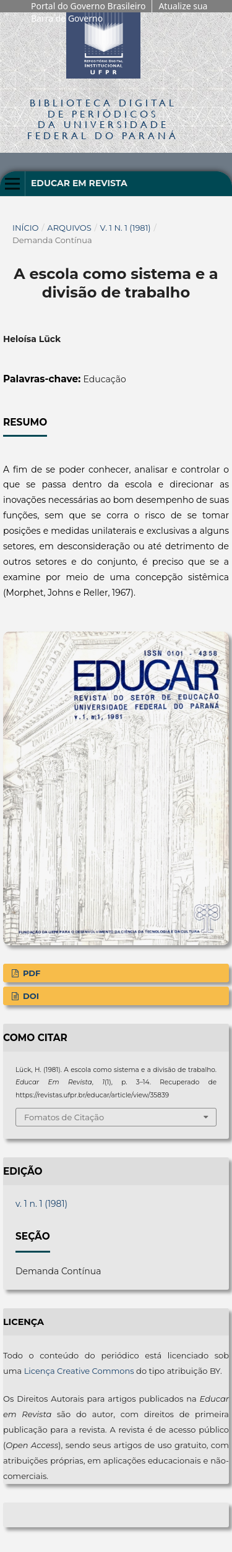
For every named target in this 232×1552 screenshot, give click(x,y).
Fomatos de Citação (64, 1117)
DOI (29, 996)
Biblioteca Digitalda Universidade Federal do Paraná (103, 118)
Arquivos (69, 228)
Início (25, 228)
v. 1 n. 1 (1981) (125, 228)
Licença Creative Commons (79, 1371)
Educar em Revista (79, 183)
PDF (30, 973)
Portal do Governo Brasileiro (88, 6)
